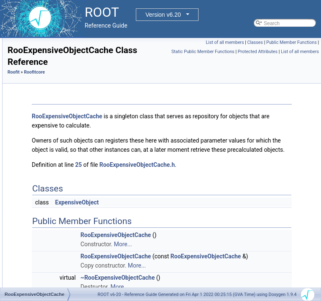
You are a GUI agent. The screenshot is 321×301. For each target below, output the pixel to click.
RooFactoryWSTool (55, 185)
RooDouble (46, 121)
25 (183, 202)
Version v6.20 (163, 14)
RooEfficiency (49, 139)
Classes (308, 42)
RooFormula (48, 222)
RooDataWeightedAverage (64, 84)
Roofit (118, 91)
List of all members (279, 42)
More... (227, 281)
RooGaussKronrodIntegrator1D (69, 250)
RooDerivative (50, 93)
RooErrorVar (48, 158)
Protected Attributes (299, 61)
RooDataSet (47, 75)
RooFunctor (47, 240)
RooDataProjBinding (57, 66)
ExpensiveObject (182, 239)
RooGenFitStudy (52, 277)
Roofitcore (138, 91)
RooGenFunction (53, 286)
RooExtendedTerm (55, 176)
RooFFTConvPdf (53, 194)
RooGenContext (52, 259)
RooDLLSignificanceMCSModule (70, 112)
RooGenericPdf (51, 268)
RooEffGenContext (55, 130)
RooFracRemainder (56, 231)
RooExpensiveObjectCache (65, 167)
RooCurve (45, 38)
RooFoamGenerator (56, 213)
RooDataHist (48, 47)
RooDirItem (47, 102)
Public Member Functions (291, 51)
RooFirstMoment (52, 204)
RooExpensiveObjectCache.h (242, 202)
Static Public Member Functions (244, 61)
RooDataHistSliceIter (57, 56)
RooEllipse (46, 148)
